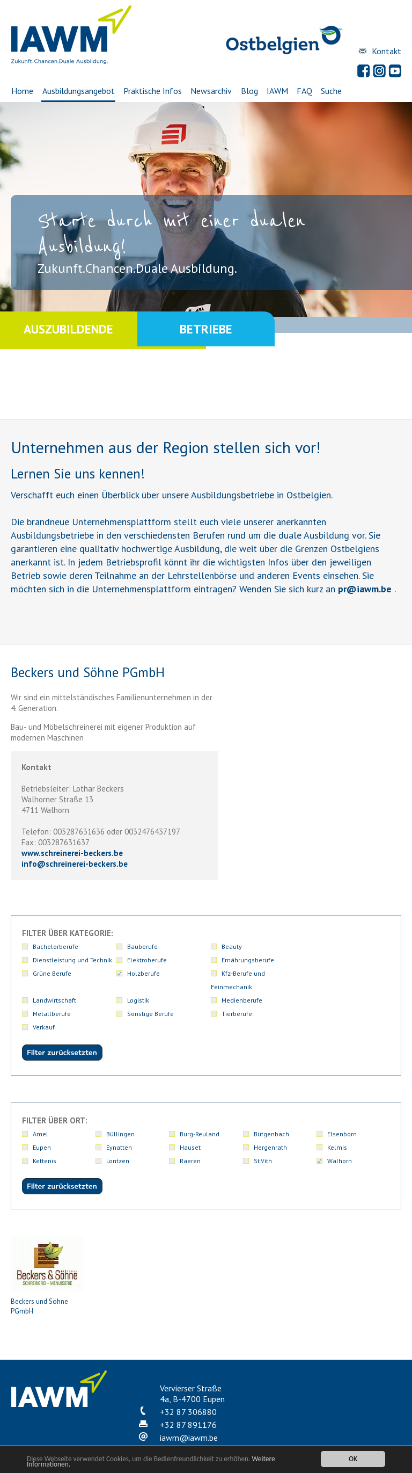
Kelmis (337, 1120)
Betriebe (206, 330)
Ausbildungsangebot (78, 90)
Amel (40, 1107)
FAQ (305, 90)
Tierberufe (121, 1000)
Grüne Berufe (52, 973)
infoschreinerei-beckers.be (74, 864)
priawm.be (365, 589)
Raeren (190, 1134)
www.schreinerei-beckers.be (72, 853)
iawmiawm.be (189, 1410)
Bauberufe (121, 946)
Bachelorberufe (55, 946)
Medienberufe (274, 987)
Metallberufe (346, 987)
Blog (249, 90)
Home (22, 90)
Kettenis (44, 1134)
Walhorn (339, 1134)
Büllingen (120, 1107)
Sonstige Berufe (56, 1000)
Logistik (338, 973)
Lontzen (117, 1134)
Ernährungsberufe (353, 960)
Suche (332, 90)
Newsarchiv (211, 90)
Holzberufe (122, 973)
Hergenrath (270, 1120)
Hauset (190, 1120)
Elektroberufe (347, 946)
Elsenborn (342, 1107)
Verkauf (191, 1000)
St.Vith (263, 1134)
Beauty (190, 946)
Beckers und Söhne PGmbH (47, 1249)
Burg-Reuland (199, 1107)
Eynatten (119, 1120)
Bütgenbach (271, 1107)
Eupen (42, 1120)
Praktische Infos (152, 90)
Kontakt (386, 51)
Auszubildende (68, 330)
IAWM (277, 90)
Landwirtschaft (275, 973)
